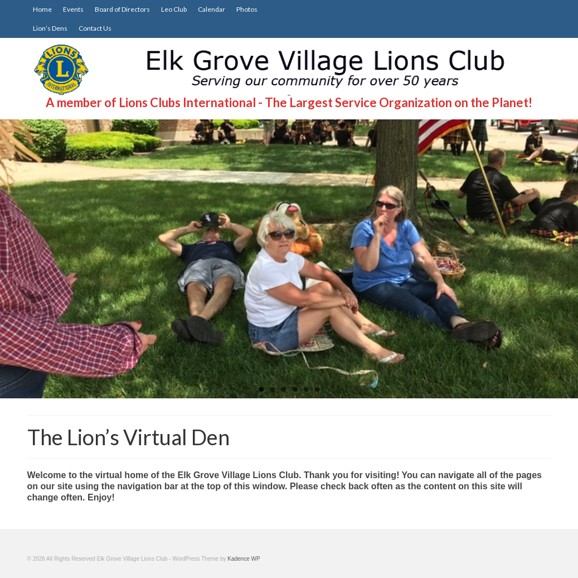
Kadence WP (243, 559)
